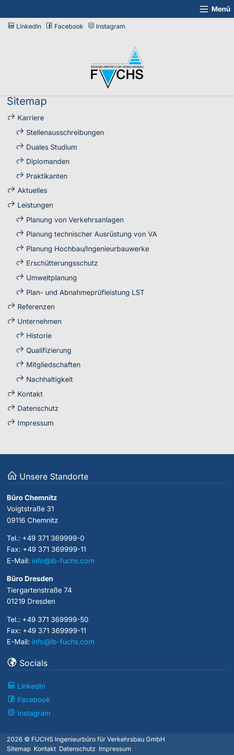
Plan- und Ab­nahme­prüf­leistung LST (85, 292)
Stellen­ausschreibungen (65, 132)
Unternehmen (39, 321)
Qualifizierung (48, 350)
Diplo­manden (47, 161)
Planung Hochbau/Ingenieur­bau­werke (87, 249)
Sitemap (19, 749)
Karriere (30, 118)
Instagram (110, 26)
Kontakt (30, 394)
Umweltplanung (51, 277)
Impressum (35, 423)
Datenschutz (38, 408)
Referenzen (36, 306)
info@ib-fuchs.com (63, 561)
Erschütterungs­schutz (62, 263)
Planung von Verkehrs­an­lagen (75, 220)
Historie (39, 335)
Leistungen (35, 205)
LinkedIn (28, 26)
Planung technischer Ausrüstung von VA (91, 234)
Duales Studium (51, 147)
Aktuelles (32, 190)
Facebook (68, 26)
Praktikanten (46, 176)
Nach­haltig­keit (49, 379)
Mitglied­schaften (53, 364)
